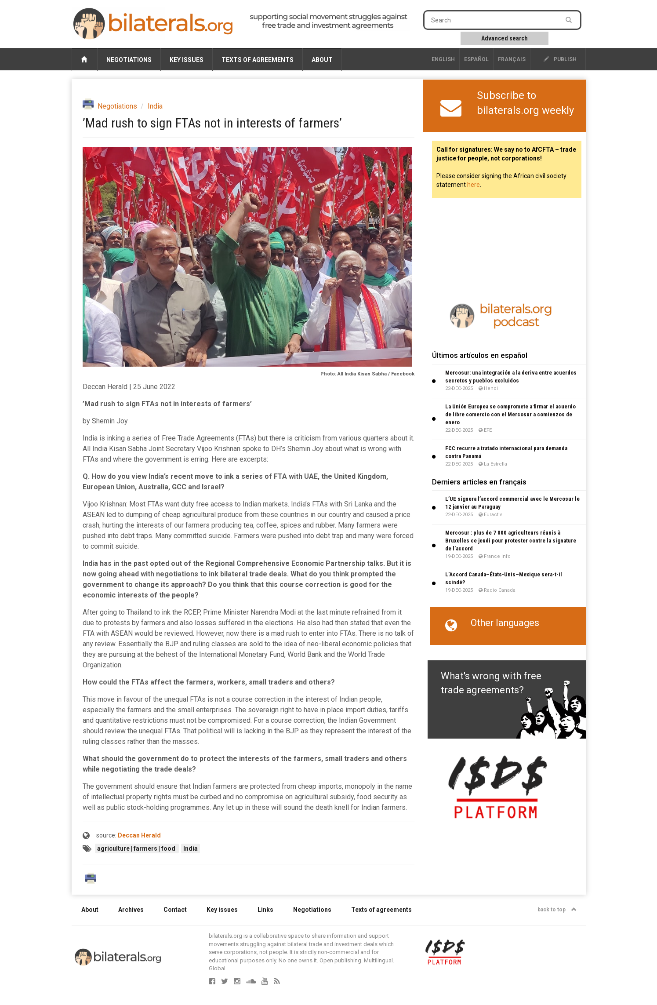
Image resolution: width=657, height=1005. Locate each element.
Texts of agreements (257, 59)
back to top (557, 910)
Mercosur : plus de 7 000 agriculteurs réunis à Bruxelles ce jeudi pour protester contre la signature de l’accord (510, 540)
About (322, 59)
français (512, 59)
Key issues (186, 59)
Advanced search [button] (504, 38)
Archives (131, 909)
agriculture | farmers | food (137, 848)
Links (265, 909)
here (473, 184)
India (155, 106)
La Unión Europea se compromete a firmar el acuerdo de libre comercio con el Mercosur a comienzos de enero (510, 414)
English (443, 59)
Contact (175, 909)
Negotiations (129, 59)
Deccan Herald (139, 835)
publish (560, 59)
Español (476, 59)
